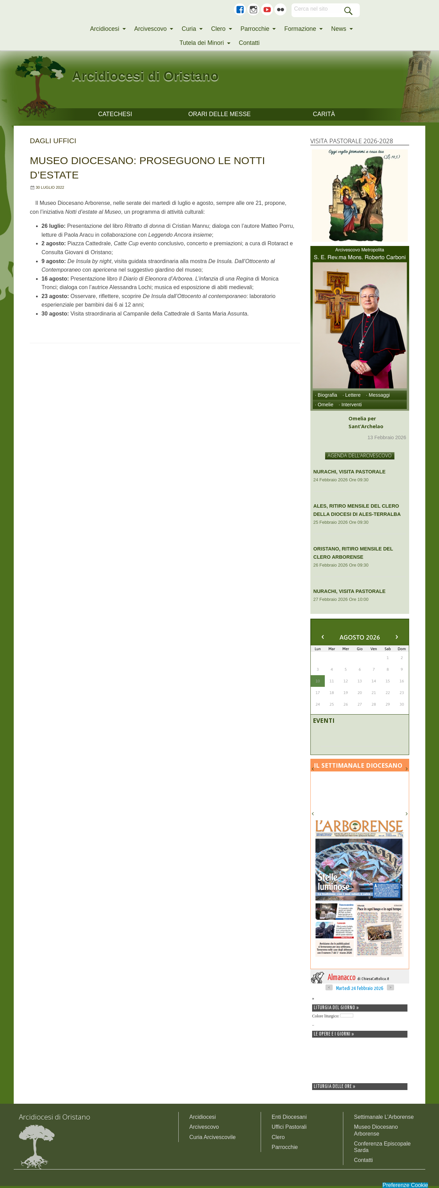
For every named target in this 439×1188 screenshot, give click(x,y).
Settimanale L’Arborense (384, 1119)
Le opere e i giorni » (334, 1036)
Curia (189, 28)
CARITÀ (324, 115)
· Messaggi (378, 397)
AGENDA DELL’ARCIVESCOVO (360, 457)
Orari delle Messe (219, 115)
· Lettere (352, 397)
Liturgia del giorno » (336, 1009)
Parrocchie (254, 28)
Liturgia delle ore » (334, 1088)
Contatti (249, 42)
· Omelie (324, 406)
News (338, 28)
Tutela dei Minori (201, 42)
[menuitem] (105, 29)
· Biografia (326, 397)
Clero (218, 28)
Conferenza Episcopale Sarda (382, 1149)
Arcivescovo (150, 28)
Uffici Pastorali (289, 1129)
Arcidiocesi (104, 28)
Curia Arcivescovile (212, 1139)
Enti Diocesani (289, 1119)
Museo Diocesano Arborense (376, 1132)
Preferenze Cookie (405, 1185)
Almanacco (359, 980)
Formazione (300, 28)
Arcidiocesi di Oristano (177, 74)
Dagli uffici (53, 143)
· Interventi (350, 406)
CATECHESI (115, 115)
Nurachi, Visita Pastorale (349, 473)
